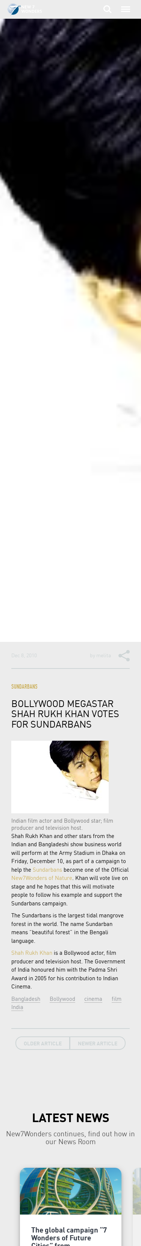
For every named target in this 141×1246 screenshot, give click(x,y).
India (17, 1007)
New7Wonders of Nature (41, 877)
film (116, 998)
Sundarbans (24, 687)
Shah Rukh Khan (31, 952)
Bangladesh (25, 998)
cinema (93, 998)
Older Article (43, 1043)
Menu (124, 5)
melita (103, 655)
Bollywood (62, 998)
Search (107, 9)
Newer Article (97, 1043)
